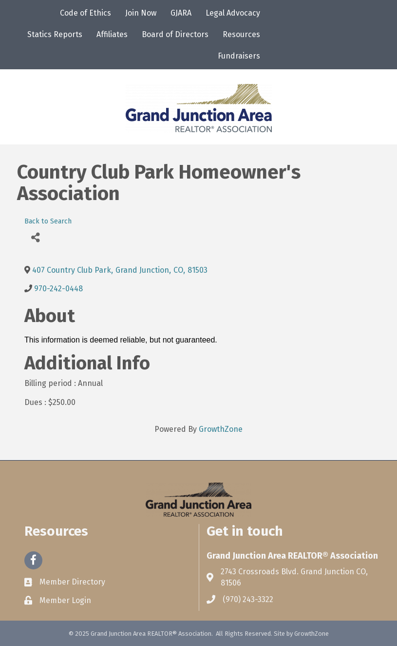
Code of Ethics (85, 13)
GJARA (180, 13)
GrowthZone (221, 429)
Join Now (140, 13)
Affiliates (112, 34)
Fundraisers (239, 56)
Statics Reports (54, 34)
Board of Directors (175, 34)
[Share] (35, 238)
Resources (241, 34)
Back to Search (48, 221)
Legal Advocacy (233, 13)
